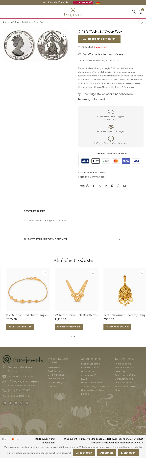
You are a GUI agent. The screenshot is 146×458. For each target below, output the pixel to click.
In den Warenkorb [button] (45, 326)
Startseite (7, 22)
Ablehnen (106, 453)
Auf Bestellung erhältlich (99, 39)
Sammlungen (97, 176)
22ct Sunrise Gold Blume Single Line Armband (61, 315)
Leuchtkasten (64, 35)
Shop (17, 22)
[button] (71, 336)
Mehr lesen (128, 453)
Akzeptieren (84, 453)
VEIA (140, 442)
